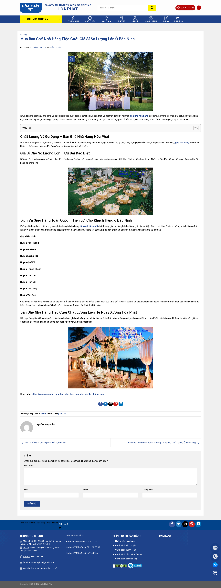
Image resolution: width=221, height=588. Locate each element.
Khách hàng (151, 19)
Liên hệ (135, 19)
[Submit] (152, 8)
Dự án (166, 19)
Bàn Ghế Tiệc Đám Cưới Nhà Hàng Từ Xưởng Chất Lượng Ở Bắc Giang (164, 442)
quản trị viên (55, 47)
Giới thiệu (90, 19)
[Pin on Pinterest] (115, 404)
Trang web (147, 490)
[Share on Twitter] (105, 404)
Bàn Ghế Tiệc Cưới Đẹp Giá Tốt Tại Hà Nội (43, 442)
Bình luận (29, 465)
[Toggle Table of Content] (194, 128)
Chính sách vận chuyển (125, 545)
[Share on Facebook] (100, 404)
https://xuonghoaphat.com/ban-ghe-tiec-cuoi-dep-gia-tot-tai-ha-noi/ (68, 394)
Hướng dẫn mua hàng (125, 541)
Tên (26, 490)
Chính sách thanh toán (125, 550)
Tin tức (121, 19)
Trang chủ (73, 19)
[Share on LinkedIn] (121, 404)
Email (85, 490)
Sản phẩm (106, 19)
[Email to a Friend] (110, 404)
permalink (62, 414)
